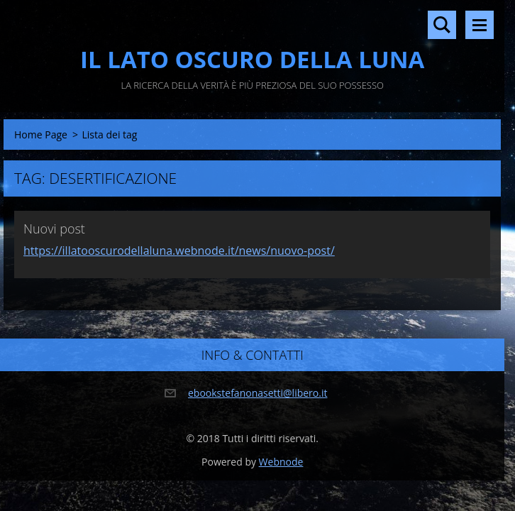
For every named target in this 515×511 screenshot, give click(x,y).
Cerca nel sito (442, 25)
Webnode (281, 461)
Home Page (40, 134)
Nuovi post (54, 228)
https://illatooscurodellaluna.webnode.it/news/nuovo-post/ (179, 250)
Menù (479, 25)
